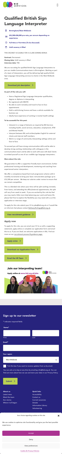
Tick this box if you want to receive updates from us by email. (30, 367)
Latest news (7, 395)
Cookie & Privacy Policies (30, 451)
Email (5, 343)
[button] (58, 416)
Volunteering (37, 409)
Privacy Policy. (53, 373)
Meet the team (8, 398)
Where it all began (10, 403)
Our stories (7, 401)
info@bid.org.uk (44, 371)
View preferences (31, 446)
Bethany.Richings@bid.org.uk (39, 208)
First (5, 338)
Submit (9, 382)
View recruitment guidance (18, 215)
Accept (31, 433)
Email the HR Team (15, 259)
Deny (31, 439)
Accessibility (36, 395)
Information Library (39, 406)
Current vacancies (39, 401)
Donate (35, 403)
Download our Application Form (21, 250)
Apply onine (12, 241)
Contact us (36, 398)
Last (33, 338)
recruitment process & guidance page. (28, 235)
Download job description (18, 85)
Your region (7, 355)
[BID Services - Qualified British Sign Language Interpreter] (14, 5)
